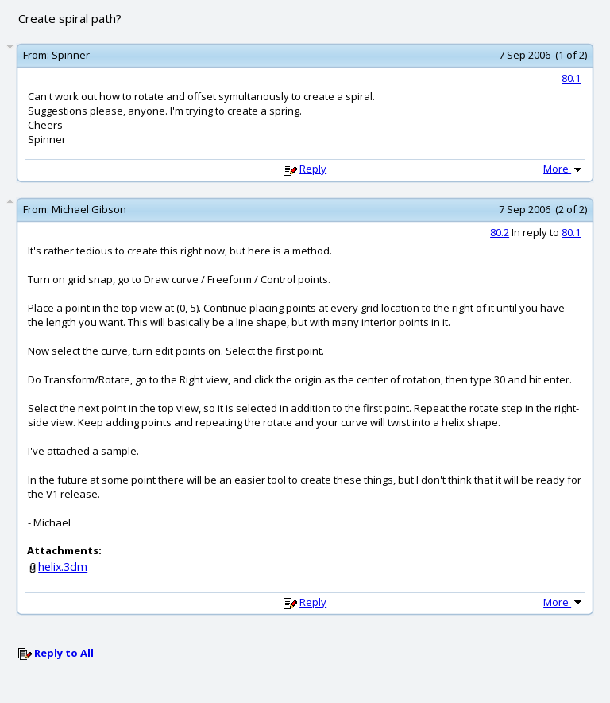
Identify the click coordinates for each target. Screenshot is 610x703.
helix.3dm (62, 566)
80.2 (499, 232)
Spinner (71, 55)
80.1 (571, 78)
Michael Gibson (89, 209)
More (564, 168)
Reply (312, 168)
